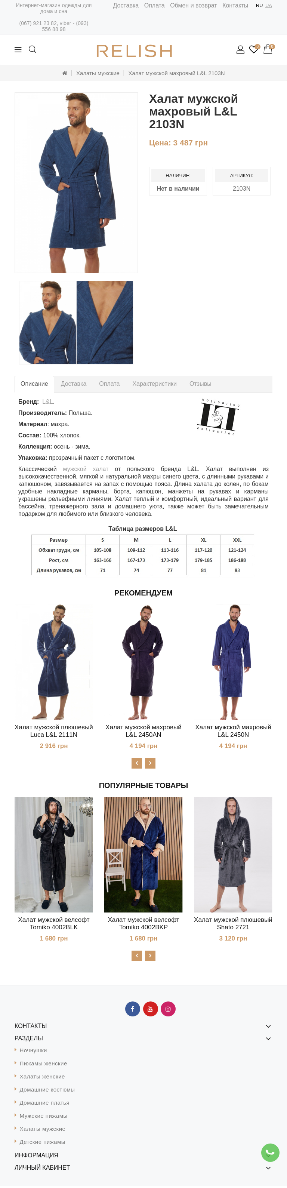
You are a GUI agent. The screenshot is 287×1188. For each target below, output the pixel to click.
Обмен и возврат (193, 5)
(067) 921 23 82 (37, 23)
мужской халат (86, 469)
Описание (34, 384)
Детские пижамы (43, 1144)
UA (268, 5)
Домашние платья (45, 1105)
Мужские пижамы (44, 1118)
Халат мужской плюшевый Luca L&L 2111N (54, 731)
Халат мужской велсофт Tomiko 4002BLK (53, 924)
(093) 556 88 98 (65, 26)
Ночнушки (33, 1052)
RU (259, 5)
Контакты (235, 5)
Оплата (154, 5)
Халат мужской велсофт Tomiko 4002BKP (143, 924)
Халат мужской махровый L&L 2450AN (143, 731)
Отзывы (200, 384)
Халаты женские (42, 1078)
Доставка (126, 5)
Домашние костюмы (47, 1092)
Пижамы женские (43, 1065)
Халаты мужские (98, 73)
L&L (47, 401)
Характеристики (154, 384)
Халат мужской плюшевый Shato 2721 (233, 924)
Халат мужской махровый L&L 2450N (233, 731)
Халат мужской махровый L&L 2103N (177, 73)
